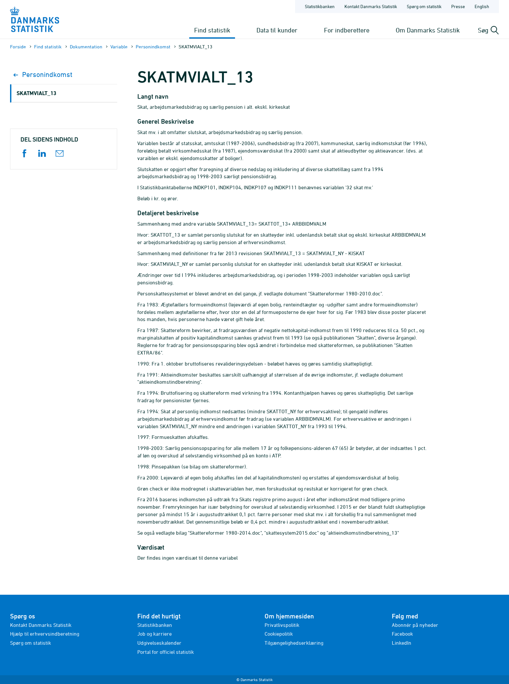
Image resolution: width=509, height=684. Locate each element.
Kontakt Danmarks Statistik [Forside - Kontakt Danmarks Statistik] (370, 6)
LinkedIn (401, 643)
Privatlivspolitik (282, 625)
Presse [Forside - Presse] (458, 6)
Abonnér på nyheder (415, 625)
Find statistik (212, 30)
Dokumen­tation (86, 46)
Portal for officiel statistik (165, 652)
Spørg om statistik (30, 643)
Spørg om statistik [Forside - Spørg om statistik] (424, 6)
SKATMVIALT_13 (36, 93)
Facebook (402, 634)
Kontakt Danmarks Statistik (40, 625)
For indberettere (346, 30)
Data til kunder (276, 30)
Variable (119, 46)
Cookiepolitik (279, 634)
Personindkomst (153, 46)
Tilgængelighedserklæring (294, 643)
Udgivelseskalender (159, 643)
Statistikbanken (320, 6)
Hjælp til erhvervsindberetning (44, 634)
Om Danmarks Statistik (428, 30)
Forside (18, 46)
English (482, 6)
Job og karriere (154, 634)
